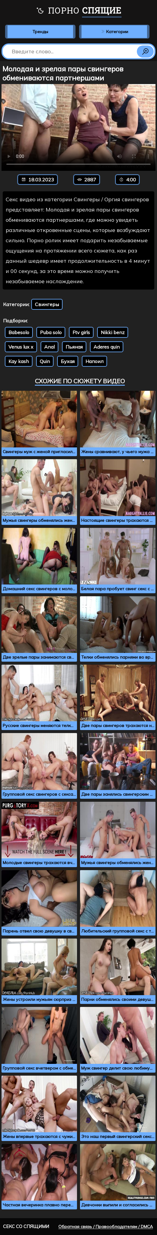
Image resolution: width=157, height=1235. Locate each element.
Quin (45, 361)
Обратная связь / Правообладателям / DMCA (105, 1226)
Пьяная (74, 347)
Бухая (68, 361)
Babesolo (18, 332)
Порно (79, 11)
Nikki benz (113, 332)
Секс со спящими (26, 1226)
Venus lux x (20, 347)
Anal (49, 347)
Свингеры (47, 304)
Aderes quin (107, 347)
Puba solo (51, 332)
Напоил (94, 361)
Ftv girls (81, 332)
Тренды (40, 31)
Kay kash (18, 361)
